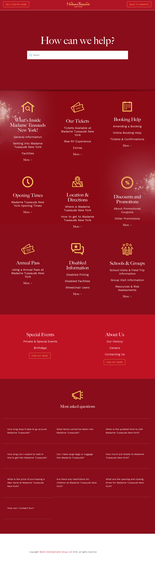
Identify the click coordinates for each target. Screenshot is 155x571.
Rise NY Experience (77, 141)
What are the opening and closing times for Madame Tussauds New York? (125, 483)
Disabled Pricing (77, 274)
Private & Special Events (40, 341)
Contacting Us (115, 354)
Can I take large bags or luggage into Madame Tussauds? (75, 456)
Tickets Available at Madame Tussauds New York (77, 131)
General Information (28, 137)
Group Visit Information (127, 280)
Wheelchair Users (77, 287)
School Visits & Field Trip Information (127, 271)
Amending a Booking (127, 126)
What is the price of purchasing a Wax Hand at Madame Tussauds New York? (26, 483)
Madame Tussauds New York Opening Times (27, 203)
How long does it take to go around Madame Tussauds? (27, 431)
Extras (77, 148)
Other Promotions (127, 218)
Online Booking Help (127, 132)
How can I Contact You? (20, 508)
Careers (115, 348)
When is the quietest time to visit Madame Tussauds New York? (124, 431)
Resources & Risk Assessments (127, 288)
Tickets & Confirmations (127, 139)
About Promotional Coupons (127, 210)
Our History (115, 341)
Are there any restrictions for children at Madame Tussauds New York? (77, 483)
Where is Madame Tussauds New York (77, 208)
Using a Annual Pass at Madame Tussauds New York (27, 273)
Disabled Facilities (77, 281)
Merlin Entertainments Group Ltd (56, 552)
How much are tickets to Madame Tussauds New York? (125, 456)
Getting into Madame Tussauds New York (28, 145)
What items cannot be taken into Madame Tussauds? (75, 431)
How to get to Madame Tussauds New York (77, 218)
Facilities (28, 153)
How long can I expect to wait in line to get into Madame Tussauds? (27, 456)
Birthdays (40, 348)
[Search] (77, 55)
